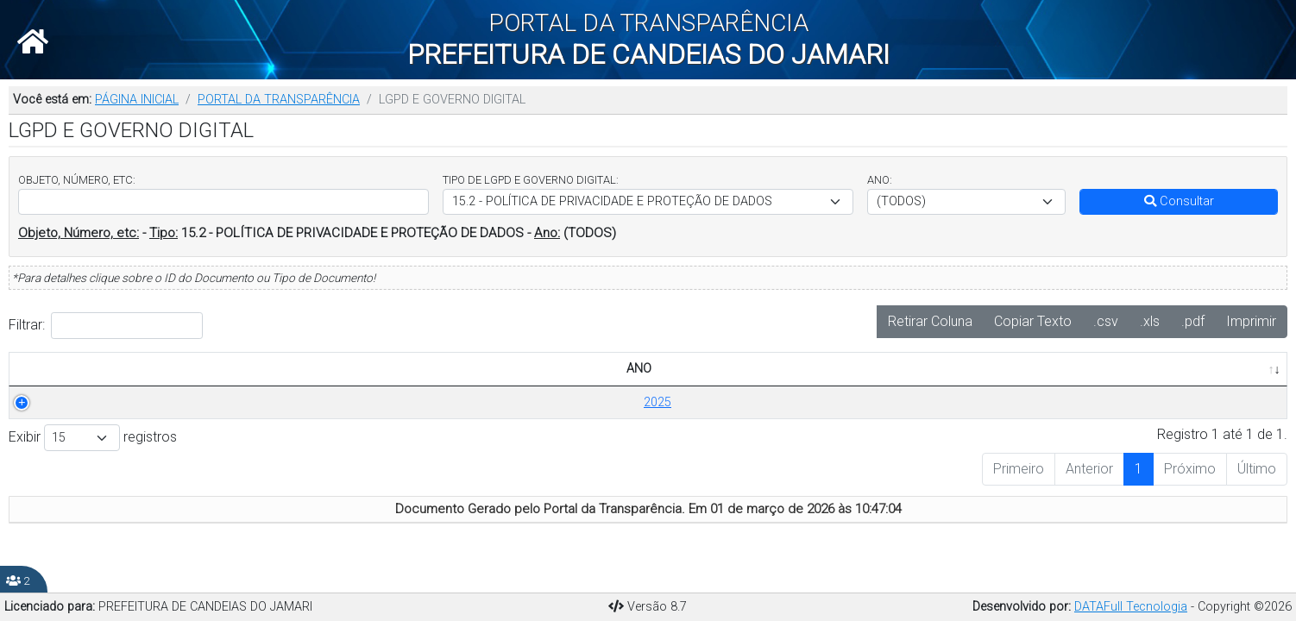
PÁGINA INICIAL (137, 99)
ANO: (879, 179)
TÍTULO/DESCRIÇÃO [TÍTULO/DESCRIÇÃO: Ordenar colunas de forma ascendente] (209, 368)
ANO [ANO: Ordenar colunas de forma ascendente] (67, 368)
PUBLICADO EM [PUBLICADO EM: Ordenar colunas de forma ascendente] (1127, 368)
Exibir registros (93, 437)
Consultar (1179, 201)
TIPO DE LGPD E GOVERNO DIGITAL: (531, 179)
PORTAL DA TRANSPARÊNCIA (279, 99)
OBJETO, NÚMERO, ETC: (76, 179)
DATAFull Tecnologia (1130, 606)
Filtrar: (106, 325)
